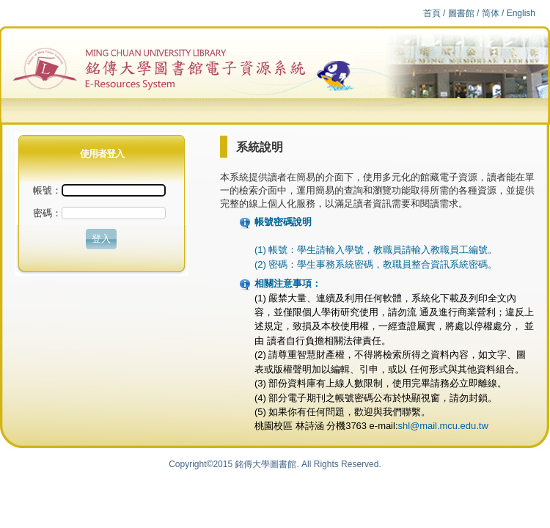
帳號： (99, 190)
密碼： (47, 213)
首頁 (432, 13)
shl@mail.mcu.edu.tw (442, 425)
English (521, 13)
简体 (490, 13)
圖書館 (461, 13)
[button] (101, 239)
